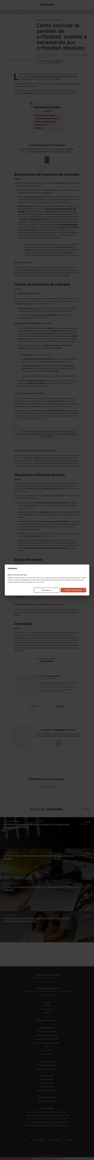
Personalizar (47, 590)
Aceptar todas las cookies (73, 590)
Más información (38, 582)
